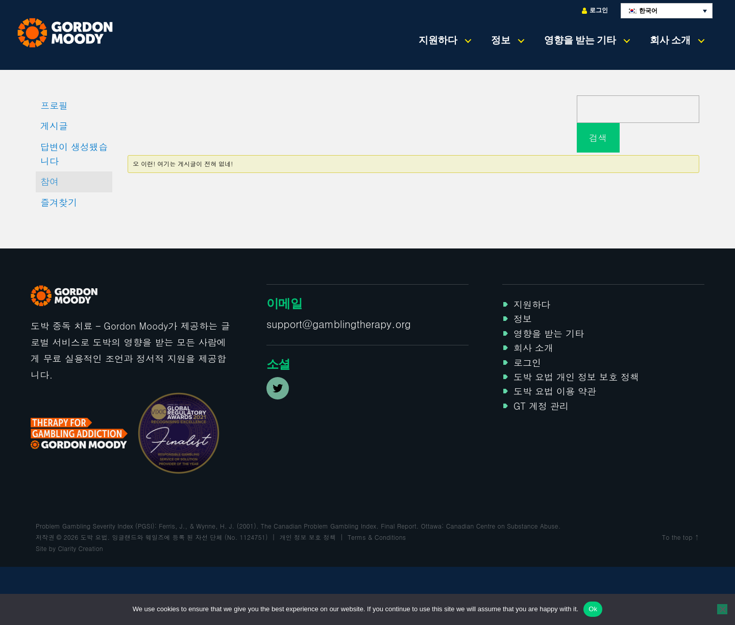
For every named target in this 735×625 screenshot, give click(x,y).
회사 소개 (670, 40)
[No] (722, 609)
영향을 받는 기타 (580, 40)
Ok (593, 609)
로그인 (595, 10)
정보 (500, 40)
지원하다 (438, 40)
